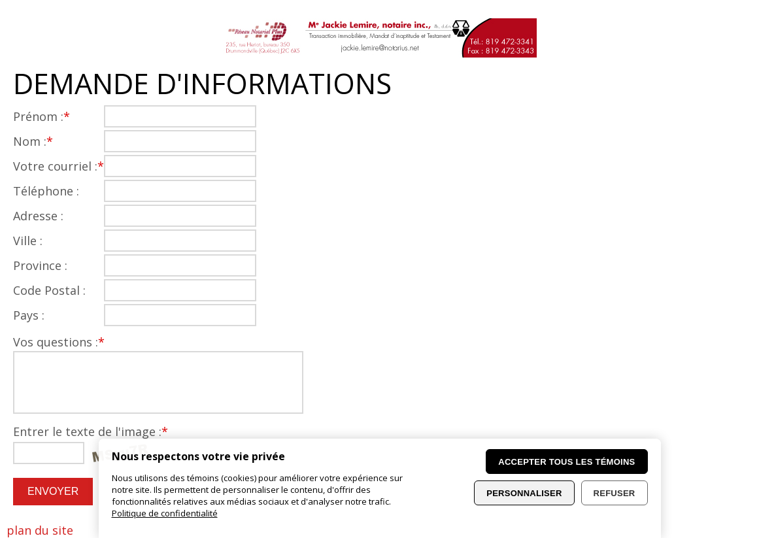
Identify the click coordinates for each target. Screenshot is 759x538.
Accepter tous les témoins (566, 462)
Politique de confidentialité (165, 513)
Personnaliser (524, 493)
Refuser (614, 493)
